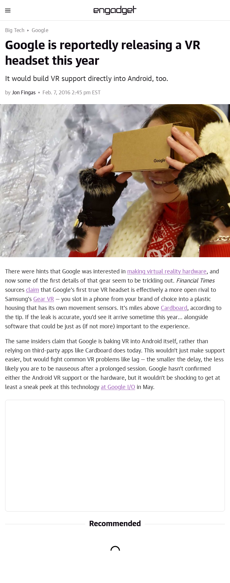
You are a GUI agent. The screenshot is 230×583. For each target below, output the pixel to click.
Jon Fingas (24, 92)
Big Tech (15, 30)
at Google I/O (118, 387)
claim (32, 290)
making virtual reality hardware (167, 272)
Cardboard (174, 308)
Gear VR (43, 299)
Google (40, 30)
